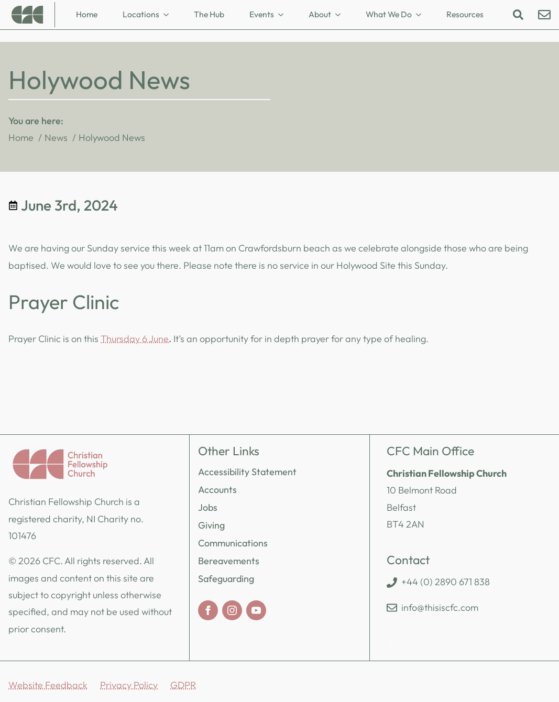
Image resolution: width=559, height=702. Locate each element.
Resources (465, 14)
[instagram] (232, 610)
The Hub (209, 14)
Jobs (207, 507)
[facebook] (208, 610)
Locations (141, 14)
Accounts (217, 490)
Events (261, 14)
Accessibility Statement (247, 472)
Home (86, 14)
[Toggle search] (518, 14)
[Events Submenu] (284, 14)
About (320, 14)
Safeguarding (226, 579)
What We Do (389, 14)
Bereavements (228, 561)
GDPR (183, 685)
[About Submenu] (341, 14)
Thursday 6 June (135, 339)
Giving (211, 525)
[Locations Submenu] (169, 14)
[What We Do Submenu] (422, 14)
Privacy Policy (129, 685)
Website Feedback (47, 685)
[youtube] (256, 610)
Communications (233, 543)
